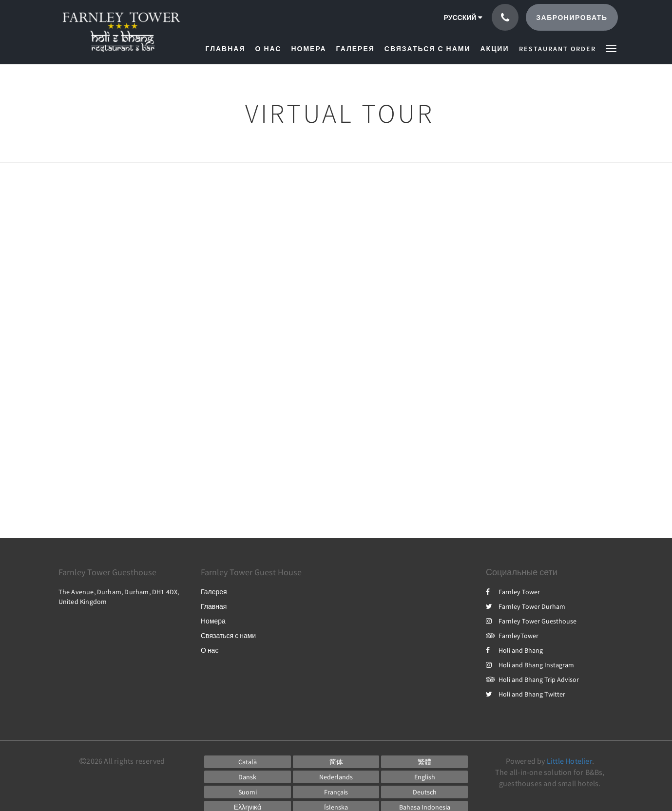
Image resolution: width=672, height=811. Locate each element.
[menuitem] (228, 48)
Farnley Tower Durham (525, 606)
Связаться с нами (228, 635)
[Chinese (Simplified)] (336, 761)
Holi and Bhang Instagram (530, 664)
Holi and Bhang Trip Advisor (532, 679)
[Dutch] (336, 777)
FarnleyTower (512, 635)
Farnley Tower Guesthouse (531, 621)
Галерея (214, 591)
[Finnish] (247, 792)
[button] (611, 48)
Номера (213, 621)
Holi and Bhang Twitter (525, 694)
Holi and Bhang (514, 650)
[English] (424, 777)
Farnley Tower (513, 591)
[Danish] (247, 777)
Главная (214, 606)
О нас (209, 650)
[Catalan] (247, 761)
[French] (336, 792)
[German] (424, 792)
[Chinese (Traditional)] (424, 761)
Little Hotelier (569, 761)
